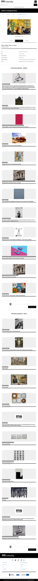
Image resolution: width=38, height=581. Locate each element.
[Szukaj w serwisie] (17, 5)
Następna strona (32, 306)
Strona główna (8, 14)
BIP (3, 566)
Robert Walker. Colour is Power (22, 14)
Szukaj (35, 4)
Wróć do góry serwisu (23, 569)
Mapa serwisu (5, 564)
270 (27, 304)
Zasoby (14, 14)
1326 (27, 546)
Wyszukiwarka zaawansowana (19, 7)
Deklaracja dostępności (23, 562)
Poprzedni (11, 40)
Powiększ (19, 40)
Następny (27, 40)
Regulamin (21, 564)
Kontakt (21, 566)
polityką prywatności (31, 579)
